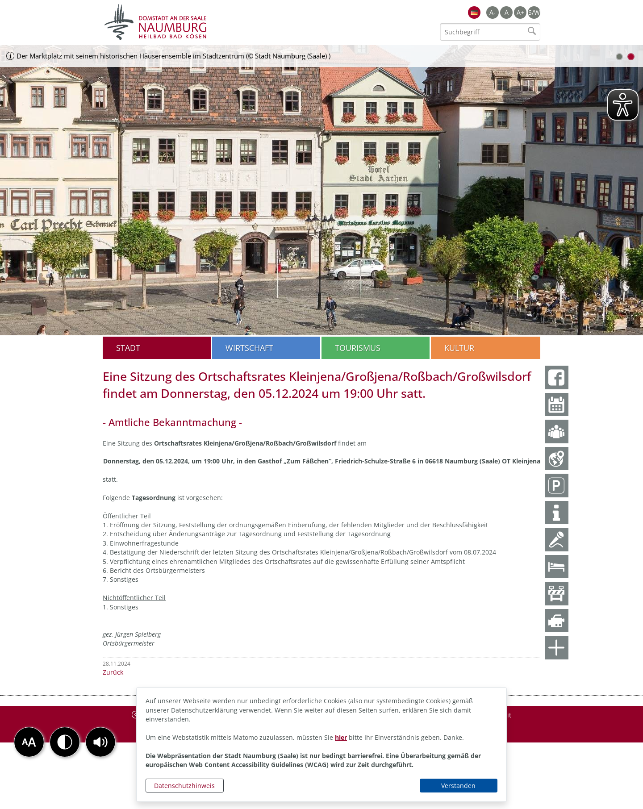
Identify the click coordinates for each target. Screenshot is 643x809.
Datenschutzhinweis (184, 785)
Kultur (459, 347)
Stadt (128, 347)
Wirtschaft (249, 347)
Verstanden (458, 785)
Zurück (113, 672)
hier (341, 737)
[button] (100, 742)
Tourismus (357, 347)
